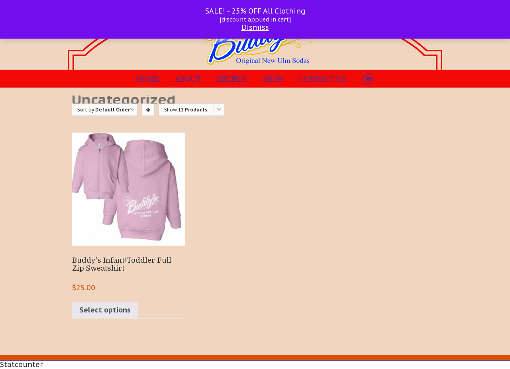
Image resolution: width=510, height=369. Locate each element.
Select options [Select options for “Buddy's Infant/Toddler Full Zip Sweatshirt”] (105, 309)
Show (186, 110)
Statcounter (21, 364)
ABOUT (188, 79)
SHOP (273, 79)
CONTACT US (322, 79)
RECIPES (232, 79)
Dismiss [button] (255, 27)
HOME (147, 79)
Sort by (103, 110)
